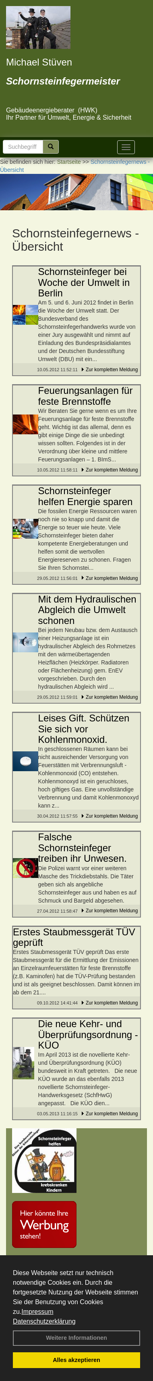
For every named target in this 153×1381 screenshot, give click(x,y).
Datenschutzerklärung (44, 1321)
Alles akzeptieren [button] (76, 1360)
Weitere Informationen (76, 1337)
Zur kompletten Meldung (112, 369)
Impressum (37, 1311)
